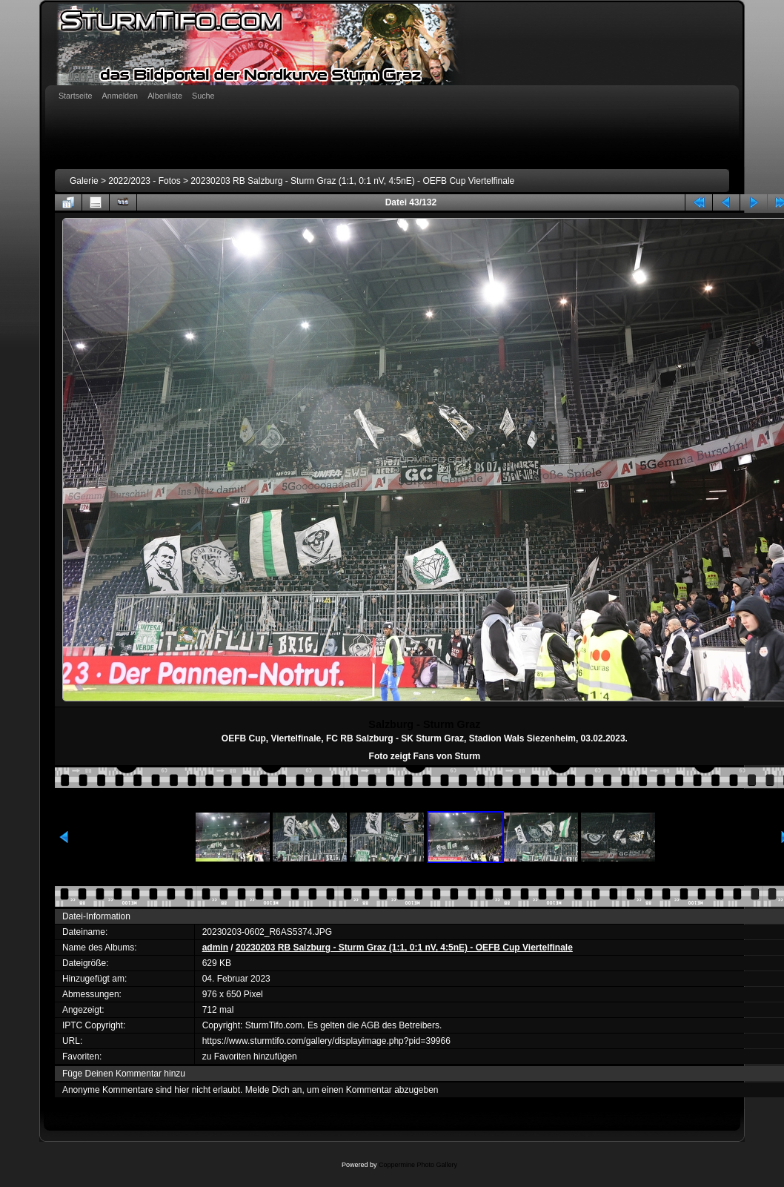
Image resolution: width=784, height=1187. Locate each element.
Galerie (84, 181)
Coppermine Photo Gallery (418, 1164)
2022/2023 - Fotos (144, 181)
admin (215, 947)
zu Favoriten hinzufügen (249, 1056)
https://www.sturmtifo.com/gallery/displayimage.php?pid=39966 (326, 1041)
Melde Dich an (273, 1090)
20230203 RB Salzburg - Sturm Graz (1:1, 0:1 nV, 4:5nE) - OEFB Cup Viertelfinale (352, 181)
